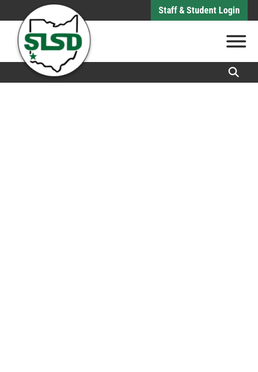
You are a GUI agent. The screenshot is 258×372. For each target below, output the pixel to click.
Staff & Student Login (199, 10)
